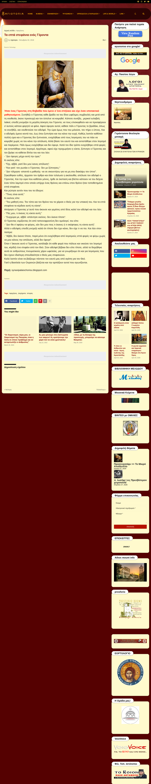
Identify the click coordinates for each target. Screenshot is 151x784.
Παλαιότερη (100, 390)
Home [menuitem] (30, 14)
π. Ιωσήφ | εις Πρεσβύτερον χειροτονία (129, 180)
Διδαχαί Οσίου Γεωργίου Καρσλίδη (138, 325)
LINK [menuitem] (122, 14)
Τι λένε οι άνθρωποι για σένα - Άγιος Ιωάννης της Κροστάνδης (120, 350)
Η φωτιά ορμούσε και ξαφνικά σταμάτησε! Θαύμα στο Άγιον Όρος (139, 350)
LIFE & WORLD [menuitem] (109, 14)
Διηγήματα (22, 293)
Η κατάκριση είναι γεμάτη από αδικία (121, 325)
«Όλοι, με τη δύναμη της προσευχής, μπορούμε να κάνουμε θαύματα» (89, 337)
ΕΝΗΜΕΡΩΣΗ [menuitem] (52, 14)
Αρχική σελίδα (9, 30)
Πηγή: (7, 270)
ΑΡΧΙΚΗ (4, 1)
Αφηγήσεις (20, 30)
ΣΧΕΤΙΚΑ (12, 1)
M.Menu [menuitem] (39, 14)
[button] (135, 13)
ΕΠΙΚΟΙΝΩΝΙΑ (22, 1)
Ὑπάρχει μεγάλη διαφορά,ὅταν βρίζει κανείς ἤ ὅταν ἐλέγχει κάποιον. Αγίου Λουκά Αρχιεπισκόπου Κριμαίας (136, 207)
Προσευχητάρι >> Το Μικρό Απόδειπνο (135, 193)
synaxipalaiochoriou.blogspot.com (29, 270)
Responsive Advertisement (55, 53)
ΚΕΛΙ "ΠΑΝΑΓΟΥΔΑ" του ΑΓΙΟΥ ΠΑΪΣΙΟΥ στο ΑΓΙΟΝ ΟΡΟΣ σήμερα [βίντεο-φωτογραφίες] (136, 225)
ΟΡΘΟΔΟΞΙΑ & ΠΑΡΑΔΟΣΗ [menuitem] (87, 14)
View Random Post (130, 34)
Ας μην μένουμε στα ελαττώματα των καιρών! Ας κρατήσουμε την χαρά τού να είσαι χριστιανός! (53, 337)
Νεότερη (8, 390)
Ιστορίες (30, 293)
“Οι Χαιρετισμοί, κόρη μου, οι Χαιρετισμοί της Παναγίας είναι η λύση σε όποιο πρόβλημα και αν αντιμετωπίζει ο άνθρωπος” (19, 338)
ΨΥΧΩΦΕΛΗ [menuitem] (67, 14)
